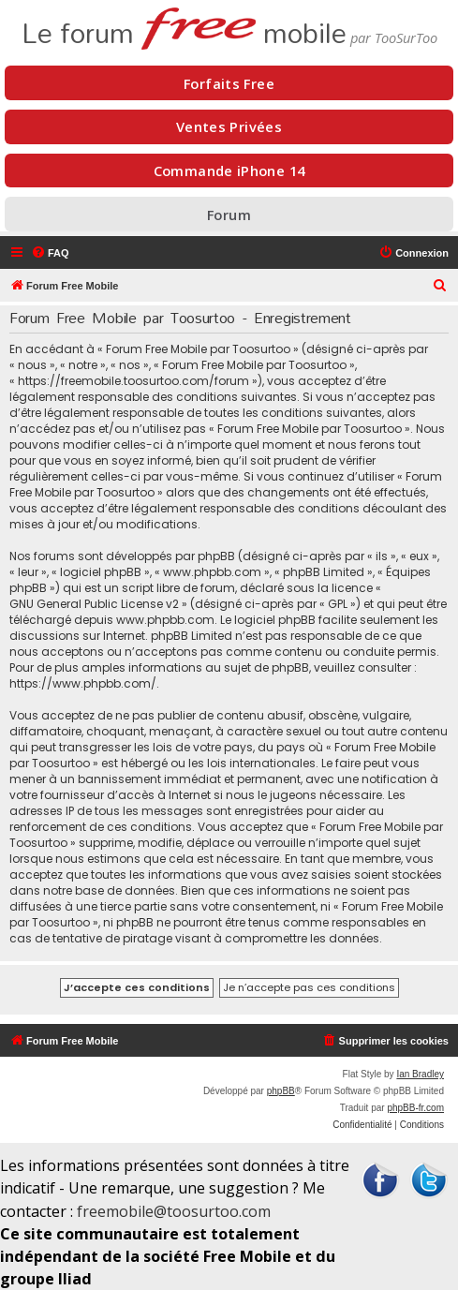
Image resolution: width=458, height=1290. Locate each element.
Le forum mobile (184, 26)
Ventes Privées (229, 126)
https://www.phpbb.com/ (82, 683)
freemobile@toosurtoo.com (174, 1211)
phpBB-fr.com (415, 1108)
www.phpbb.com (165, 620)
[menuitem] (50, 253)
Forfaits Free (229, 83)
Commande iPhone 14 (229, 170)
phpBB (281, 1091)
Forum (229, 214)
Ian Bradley (420, 1074)
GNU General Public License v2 (94, 604)
